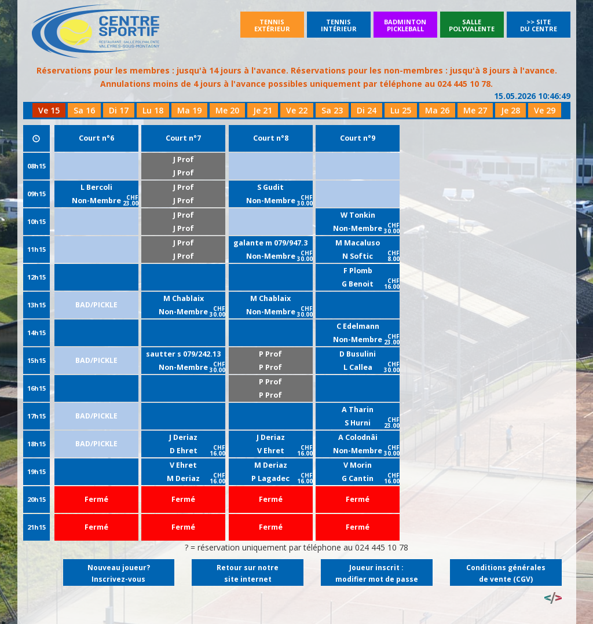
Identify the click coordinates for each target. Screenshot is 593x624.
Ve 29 (544, 110)
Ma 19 (189, 110)
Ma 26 (437, 110)
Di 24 (366, 110)
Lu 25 (400, 110)
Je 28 (510, 110)
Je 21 (262, 110)
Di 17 (119, 110)
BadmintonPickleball (405, 25)
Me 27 (475, 110)
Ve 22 (297, 110)
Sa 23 (332, 110)
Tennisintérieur (339, 25)
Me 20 (227, 110)
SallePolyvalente (472, 25)
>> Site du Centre (538, 25)
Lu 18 (152, 110)
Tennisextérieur (272, 25)
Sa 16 (84, 110)
